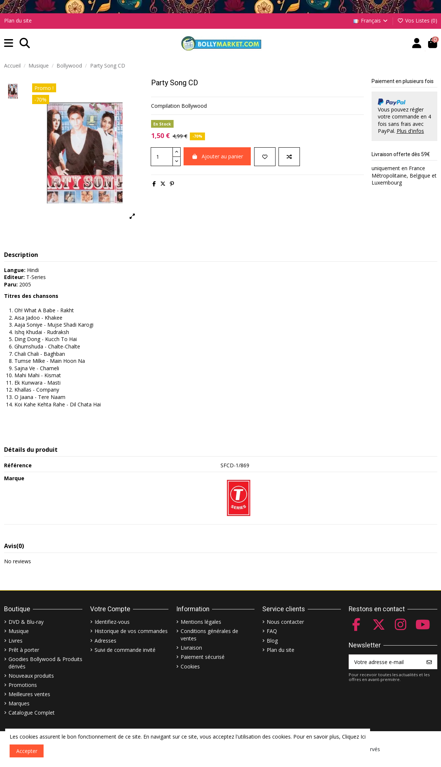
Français (371, 20)
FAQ (272, 630)
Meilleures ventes (29, 694)
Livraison (191, 647)
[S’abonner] (429, 662)
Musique (18, 630)
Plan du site (18, 20)
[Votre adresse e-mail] (385, 662)
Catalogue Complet (31, 712)
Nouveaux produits (31, 675)
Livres (15, 640)
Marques (19, 703)
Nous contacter (285, 621)
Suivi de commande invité (125, 649)
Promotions (22, 684)
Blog (272, 640)
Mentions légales (201, 621)
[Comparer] (289, 156)
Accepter (26, 750)
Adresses (105, 640)
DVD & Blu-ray (26, 621)
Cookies (190, 666)
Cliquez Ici (354, 736)
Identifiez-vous (112, 621)
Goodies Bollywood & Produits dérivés (45, 663)
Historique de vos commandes (131, 630)
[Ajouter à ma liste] (265, 156)
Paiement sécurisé (203, 656)
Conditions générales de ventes (209, 634)
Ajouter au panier (217, 156)
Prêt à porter (23, 649)
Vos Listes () (417, 20)
